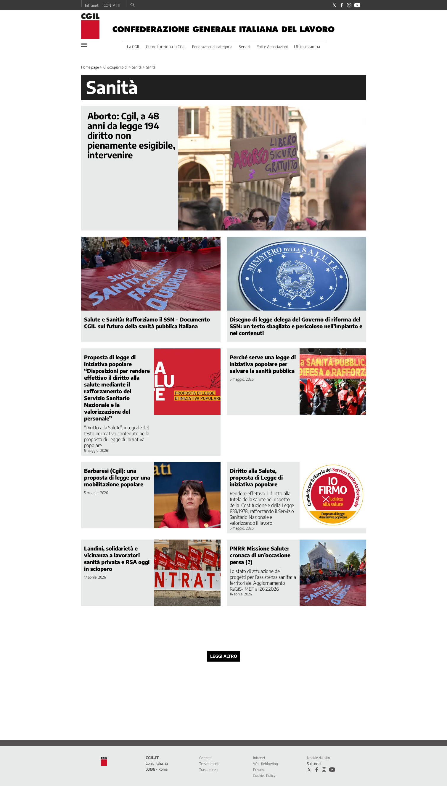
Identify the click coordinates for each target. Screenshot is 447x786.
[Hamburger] (84, 44)
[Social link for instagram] (349, 5)
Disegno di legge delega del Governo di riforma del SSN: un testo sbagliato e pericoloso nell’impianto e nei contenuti (296, 326)
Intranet (92, 5)
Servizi (244, 46)
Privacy (258, 769)
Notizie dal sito (318, 758)
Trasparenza (208, 769)
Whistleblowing (265, 763)
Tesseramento (210, 763)
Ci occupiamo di (115, 67)
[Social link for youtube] (357, 5)
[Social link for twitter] (334, 5)
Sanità (136, 67)
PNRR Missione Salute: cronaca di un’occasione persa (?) (260, 555)
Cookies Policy (264, 775)
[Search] (133, 5)
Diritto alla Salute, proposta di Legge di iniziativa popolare (256, 477)
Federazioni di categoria (212, 46)
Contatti (205, 758)
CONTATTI (112, 5)
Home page (90, 67)
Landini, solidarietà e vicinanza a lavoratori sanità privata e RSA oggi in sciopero (116, 558)
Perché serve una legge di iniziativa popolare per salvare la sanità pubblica (263, 364)
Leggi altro (223, 656)
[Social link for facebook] (342, 5)
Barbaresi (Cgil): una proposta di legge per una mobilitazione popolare (117, 477)
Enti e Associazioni (272, 46)
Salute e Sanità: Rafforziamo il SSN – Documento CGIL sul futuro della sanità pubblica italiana (147, 322)
